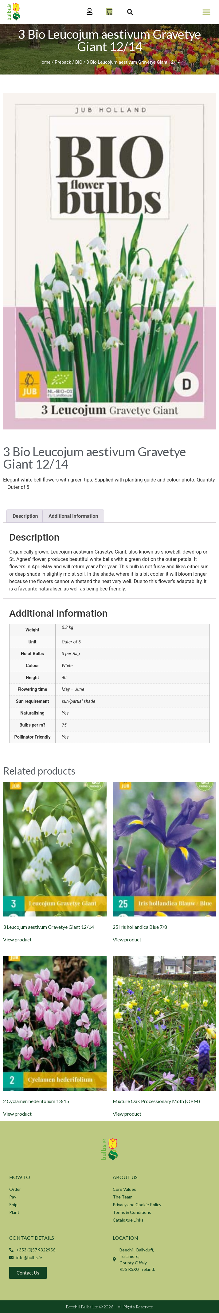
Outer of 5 (71, 642)
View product (17, 939)
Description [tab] (25, 516)
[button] (206, 11)
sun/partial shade (78, 701)
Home (44, 62)
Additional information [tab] (73, 516)
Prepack (63, 62)
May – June (73, 689)
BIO (78, 62)
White (67, 665)
